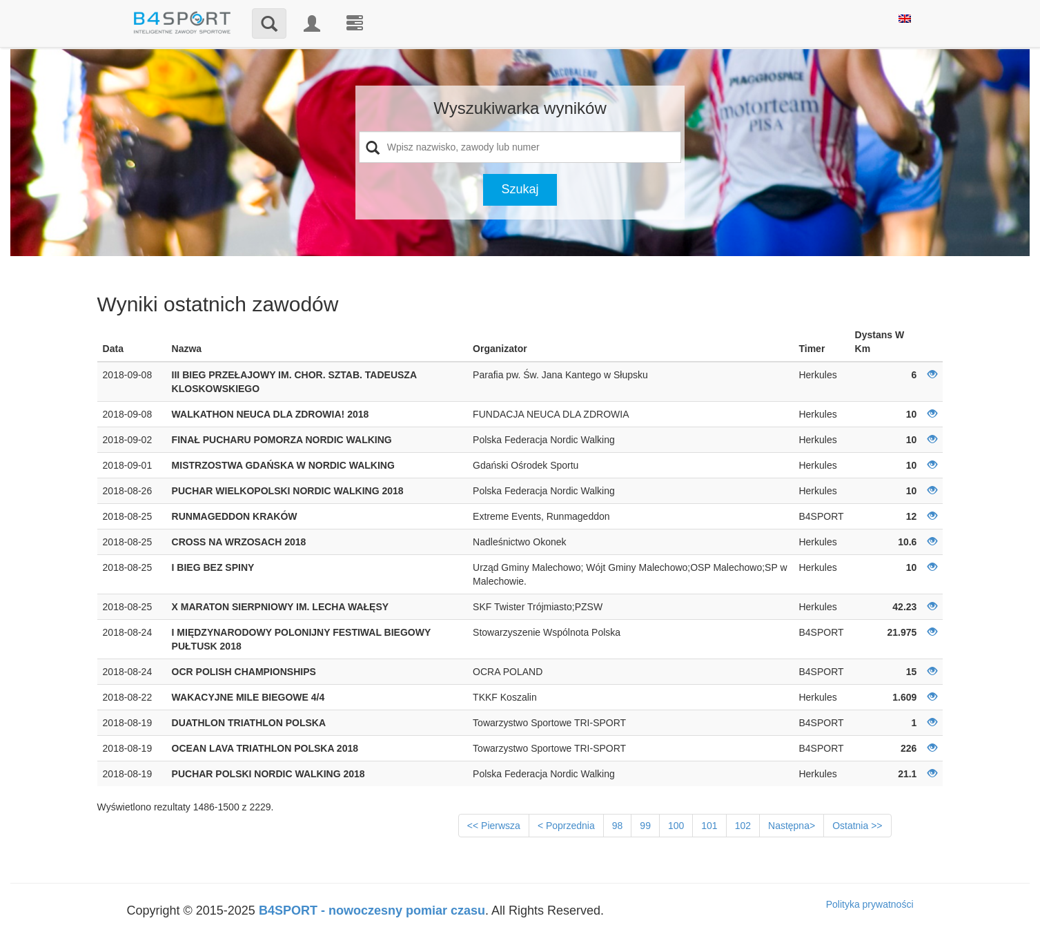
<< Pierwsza (493, 825)
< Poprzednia (566, 825)
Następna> (791, 825)
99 (645, 825)
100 (676, 825)
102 (743, 825)
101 (709, 825)
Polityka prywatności (870, 904)
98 (617, 825)
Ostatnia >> (857, 825)
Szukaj (519, 189)
